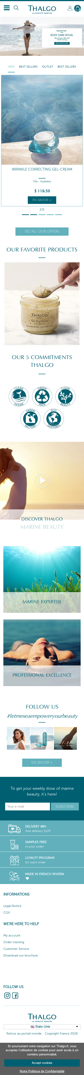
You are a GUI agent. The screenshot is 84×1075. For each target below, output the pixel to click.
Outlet (47, 66)
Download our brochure (20, 955)
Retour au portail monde (24, 1033)
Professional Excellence (42, 675)
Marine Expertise (42, 602)
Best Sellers (28, 66)
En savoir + (42, 200)
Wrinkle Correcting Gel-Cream (42, 169)
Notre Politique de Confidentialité (42, 1071)
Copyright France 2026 (61, 1033)
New (11, 66)
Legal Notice (12, 906)
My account (11, 935)
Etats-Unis (42, 1027)
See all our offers (42, 231)
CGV (6, 912)
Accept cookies (42, 1063)
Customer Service (16, 949)
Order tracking (13, 942)
